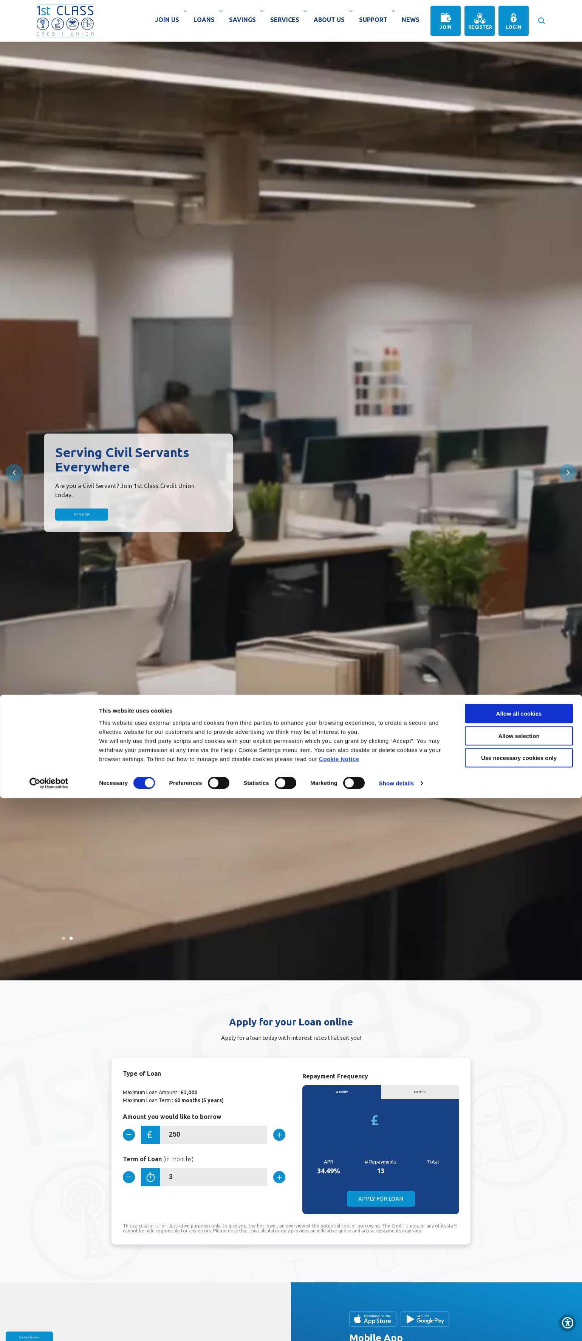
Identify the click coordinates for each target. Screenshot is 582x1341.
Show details (396, 1326)
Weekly (341, 1094)
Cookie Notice (339, 1301)
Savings (244, 19)
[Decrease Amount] (132, 1135)
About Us (331, 19)
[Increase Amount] (276, 1135)
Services (286, 19)
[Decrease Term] (132, 1179)
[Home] (65, 20)
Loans (205, 19)
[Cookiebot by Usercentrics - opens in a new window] (49, 1326)
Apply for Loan (380, 1202)
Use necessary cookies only (519, 1300)
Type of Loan (142, 1073)
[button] (540, 17)
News (410, 19)
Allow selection (518, 1279)
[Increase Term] (276, 1179)
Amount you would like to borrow (172, 1116)
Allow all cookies (519, 1256)
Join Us (169, 19)
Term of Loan (158, 1161)
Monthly (419, 1094)
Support (375, 19)
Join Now (110, 514)
